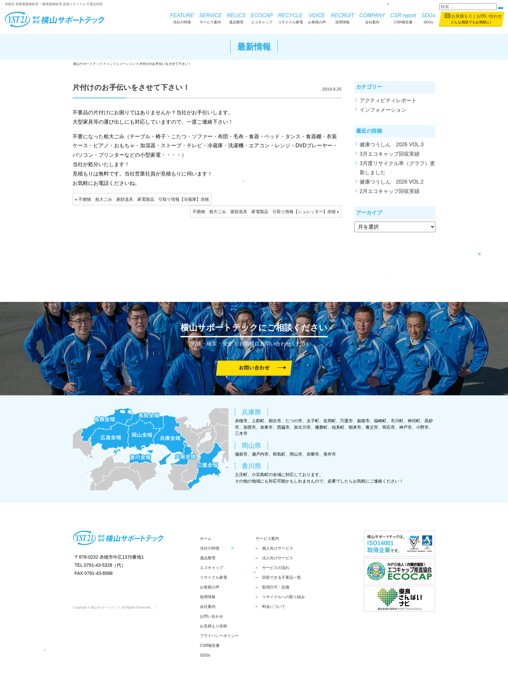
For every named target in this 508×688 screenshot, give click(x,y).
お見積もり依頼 (213, 626)
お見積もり (461, 16)
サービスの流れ (275, 567)
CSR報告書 (403, 18)
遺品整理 (236, 18)
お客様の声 (317, 18)
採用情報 (342, 18)
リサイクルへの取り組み (283, 597)
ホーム (206, 538)
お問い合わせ (489, 16)
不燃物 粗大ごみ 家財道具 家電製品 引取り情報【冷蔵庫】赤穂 (143, 201)
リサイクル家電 (290, 18)
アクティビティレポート (388, 103)
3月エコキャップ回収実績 (390, 156)
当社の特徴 (182, 18)
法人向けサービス (277, 558)
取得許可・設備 (275, 587)
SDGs (428, 18)
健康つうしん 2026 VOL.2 (391, 184)
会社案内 (372, 18)
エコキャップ (262, 18)
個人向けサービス (277, 548)
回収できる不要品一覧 (281, 577)
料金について (273, 606)
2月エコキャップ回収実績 (390, 193)
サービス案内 (210, 18)
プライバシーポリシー (219, 636)
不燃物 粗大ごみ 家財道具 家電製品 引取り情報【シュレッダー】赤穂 (264, 213)
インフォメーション (383, 112)
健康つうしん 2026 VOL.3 (391, 147)
